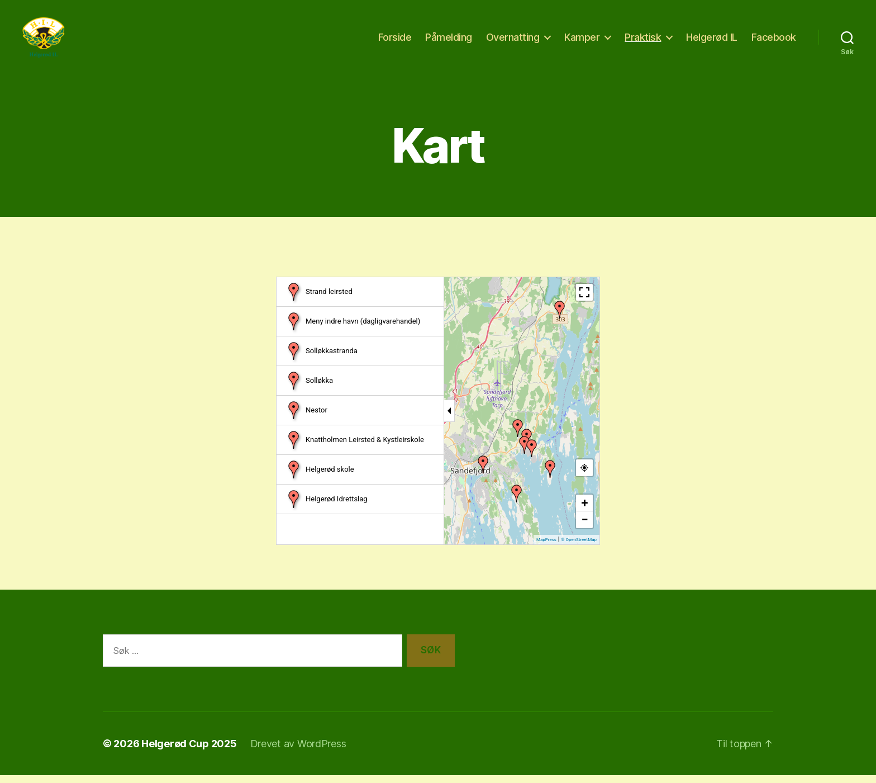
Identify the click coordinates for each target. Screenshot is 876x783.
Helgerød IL (711, 40)
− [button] (584, 527)
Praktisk (643, 40)
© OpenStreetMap (579, 546)
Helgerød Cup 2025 (188, 751)
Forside (395, 40)
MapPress (546, 546)
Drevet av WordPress (298, 751)
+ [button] (585, 510)
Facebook (773, 40)
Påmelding (448, 40)
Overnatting (513, 40)
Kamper (581, 40)
